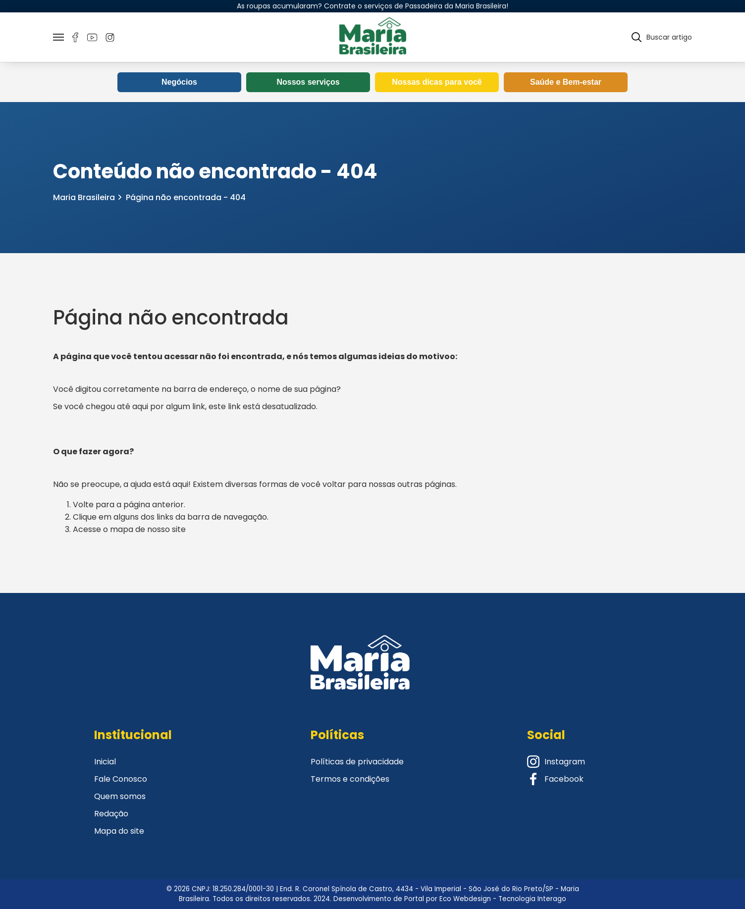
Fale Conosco (120, 779)
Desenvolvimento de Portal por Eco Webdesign (412, 899)
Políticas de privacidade (357, 761)
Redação (111, 813)
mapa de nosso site (148, 529)
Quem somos (120, 796)
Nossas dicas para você (436, 82)
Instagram (556, 761)
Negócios (179, 82)
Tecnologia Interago (532, 899)
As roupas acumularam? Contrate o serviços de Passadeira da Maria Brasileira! (372, 6)
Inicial (105, 761)
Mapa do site (119, 831)
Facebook (555, 779)
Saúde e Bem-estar (565, 82)
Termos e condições (350, 779)
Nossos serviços (307, 82)
